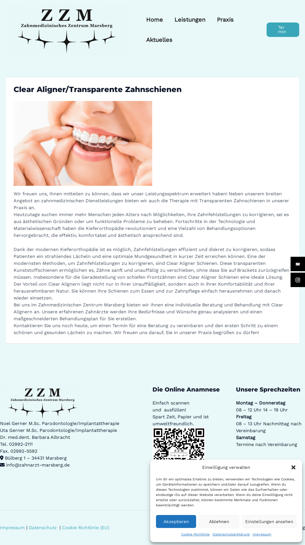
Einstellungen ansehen (269, 521)
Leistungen (189, 19)
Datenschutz (43, 527)
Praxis (225, 19)
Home (154, 19)
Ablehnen (219, 521)
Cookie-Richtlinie (195, 534)
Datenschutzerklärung (231, 534)
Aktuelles (159, 39)
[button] (293, 467)
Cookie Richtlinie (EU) (87, 527)
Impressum (261, 534)
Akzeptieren (176, 521)
